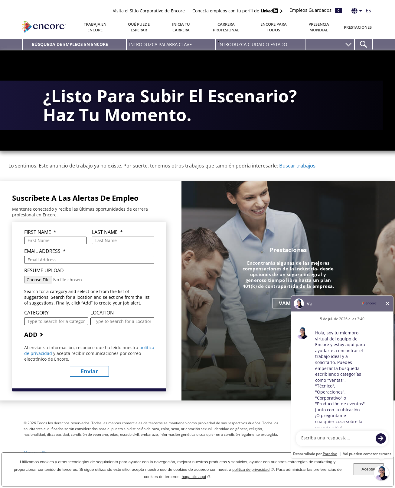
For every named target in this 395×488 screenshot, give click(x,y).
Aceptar (368, 469)
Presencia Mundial (318, 27)
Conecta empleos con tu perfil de (235, 11)
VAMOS (288, 318)
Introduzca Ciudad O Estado (218, 41)
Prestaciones (358, 27)
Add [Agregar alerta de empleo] (31, 350)
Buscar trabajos (297, 180)
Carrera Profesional (226, 27)
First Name (40, 247)
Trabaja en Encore (95, 27)
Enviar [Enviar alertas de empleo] (89, 386)
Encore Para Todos (273, 27)
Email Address (45, 267)
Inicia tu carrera (181, 27)
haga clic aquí (196, 476)
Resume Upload (44, 286)
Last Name (107, 247)
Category (36, 328)
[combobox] (260, 44)
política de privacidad (253, 469)
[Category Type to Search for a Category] (56, 336)
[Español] (361, 12)
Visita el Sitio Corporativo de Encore (149, 11)
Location (102, 328)
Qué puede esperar (139, 27)
